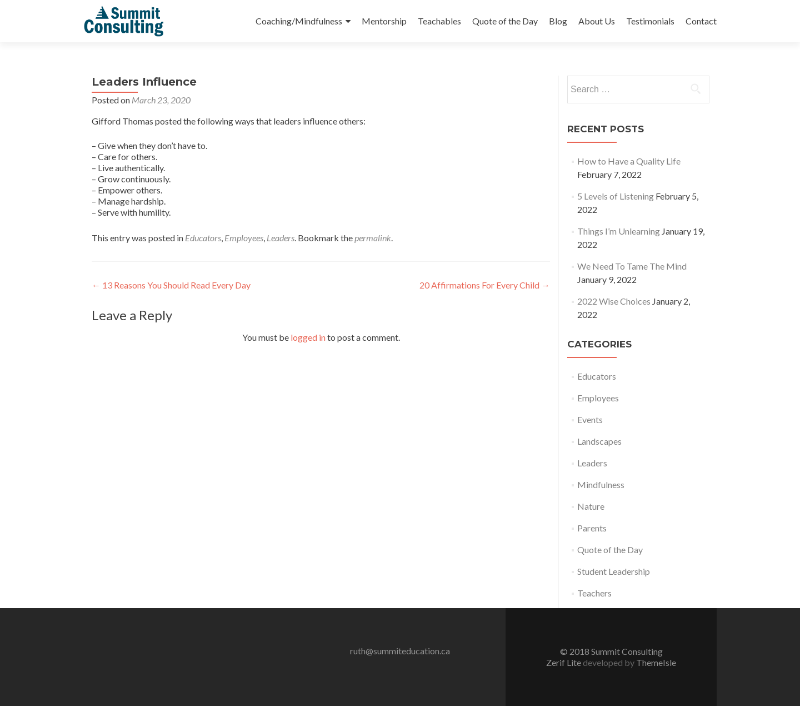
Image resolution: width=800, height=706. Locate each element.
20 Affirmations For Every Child (484, 285)
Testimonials (650, 21)
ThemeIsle (656, 662)
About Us (596, 21)
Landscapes (599, 441)
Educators (203, 237)
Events (590, 419)
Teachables (439, 21)
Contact (701, 21)
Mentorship (384, 21)
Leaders (280, 237)
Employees (243, 237)
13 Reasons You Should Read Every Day (171, 285)
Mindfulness (600, 484)
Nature (590, 506)
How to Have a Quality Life (629, 161)
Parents (592, 528)
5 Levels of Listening (615, 196)
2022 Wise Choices (614, 301)
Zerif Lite (564, 662)
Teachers (594, 593)
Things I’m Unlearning (618, 231)
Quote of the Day (505, 21)
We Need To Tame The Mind (632, 266)
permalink (372, 237)
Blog (558, 21)
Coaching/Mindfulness (299, 21)
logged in (308, 337)
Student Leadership (613, 571)
